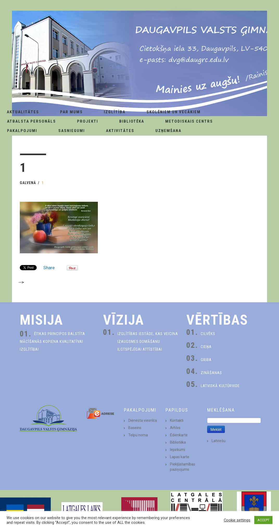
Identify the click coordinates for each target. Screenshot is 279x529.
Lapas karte (179, 457)
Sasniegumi (71, 130)
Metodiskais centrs (189, 121)
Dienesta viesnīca (142, 420)
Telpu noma (138, 435)
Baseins (134, 428)
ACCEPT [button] (263, 520)
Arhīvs (175, 428)
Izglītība (114, 112)
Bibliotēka (131, 121)
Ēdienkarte (179, 435)
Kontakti (176, 420)
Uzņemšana (168, 130)
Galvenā (28, 183)
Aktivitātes (120, 130)
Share (49, 267)
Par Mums (71, 112)
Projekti (87, 121)
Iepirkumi (177, 450)
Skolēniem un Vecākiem (174, 112)
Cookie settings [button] (237, 520)
